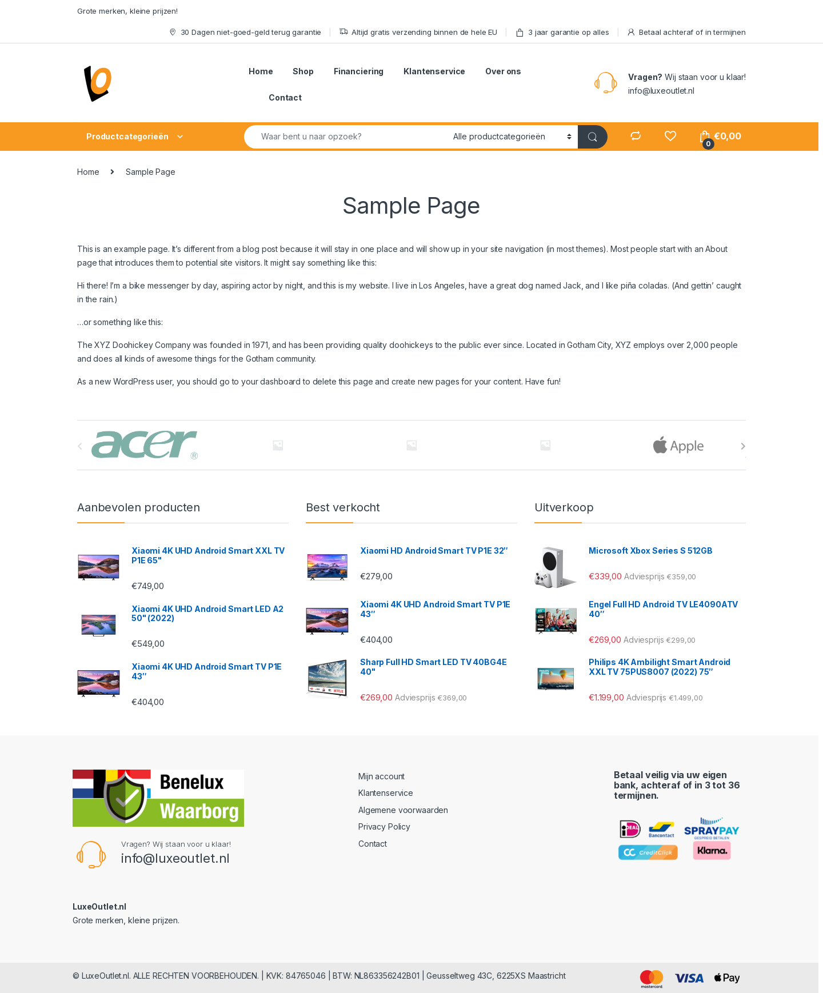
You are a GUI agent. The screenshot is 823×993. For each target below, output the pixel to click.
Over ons (503, 71)
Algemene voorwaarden (403, 810)
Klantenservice (434, 71)
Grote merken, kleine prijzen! (127, 10)
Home (261, 71)
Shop (303, 71)
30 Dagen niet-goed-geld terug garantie (245, 32)
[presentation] (743, 446)
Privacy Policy (384, 826)
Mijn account (381, 776)
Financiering (358, 71)
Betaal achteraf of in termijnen (686, 32)
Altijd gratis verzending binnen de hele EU (418, 32)
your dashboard (271, 381)
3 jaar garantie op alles (562, 32)
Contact (285, 97)
